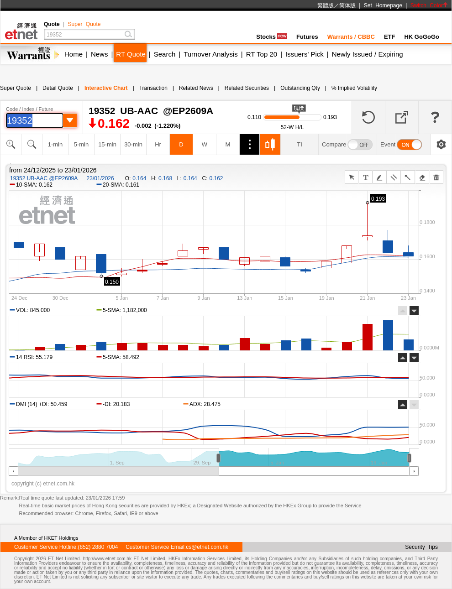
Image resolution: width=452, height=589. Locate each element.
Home (73, 54)
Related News (196, 88)
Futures (307, 36)
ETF (389, 36)
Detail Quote (57, 88)
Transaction (153, 88)
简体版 (347, 5)
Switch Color (429, 5)
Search (165, 54)
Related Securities (247, 88)
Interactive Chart (106, 88)
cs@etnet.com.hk (207, 547)
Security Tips (421, 547)
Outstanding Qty (300, 88)
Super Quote (84, 24)
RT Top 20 (261, 54)
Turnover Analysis (211, 54)
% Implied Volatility (354, 88)
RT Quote (130, 54)
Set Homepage (383, 5)
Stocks (271, 36)
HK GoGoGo (421, 36)
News (99, 54)
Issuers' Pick (304, 54)
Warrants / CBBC (351, 36)
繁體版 (325, 5)
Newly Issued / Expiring (367, 54)
